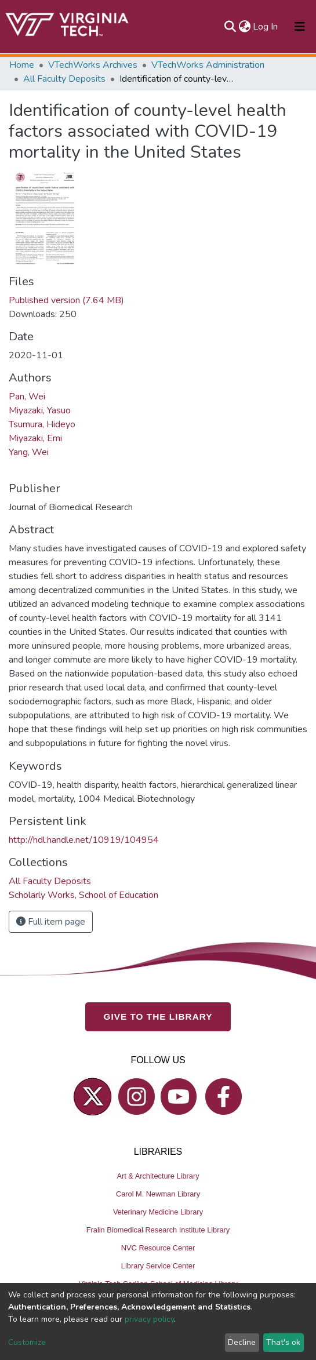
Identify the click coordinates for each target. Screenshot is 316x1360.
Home (21, 65)
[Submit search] (230, 27)
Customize (27, 1342)
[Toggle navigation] (300, 26)
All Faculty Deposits (64, 78)
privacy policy (149, 1319)
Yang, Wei (29, 452)
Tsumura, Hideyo (42, 424)
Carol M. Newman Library (158, 1193)
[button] (244, 27)
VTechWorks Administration (207, 65)
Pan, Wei (27, 396)
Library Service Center (158, 1265)
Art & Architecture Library (158, 1175)
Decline (242, 1342)
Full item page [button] (50, 921)
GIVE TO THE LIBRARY (158, 1016)
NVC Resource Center (158, 1247)
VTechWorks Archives (92, 65)
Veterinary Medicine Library (158, 1211)
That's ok (283, 1342)
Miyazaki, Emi (35, 438)
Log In (266, 26)
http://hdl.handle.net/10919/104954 (84, 840)
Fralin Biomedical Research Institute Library (158, 1229)
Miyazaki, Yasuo (40, 410)
